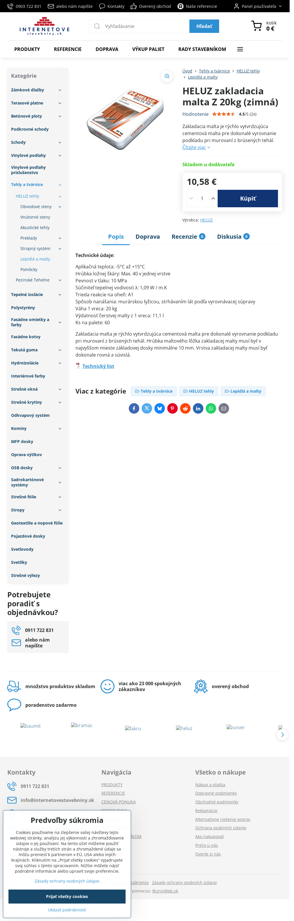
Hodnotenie (195, 114)
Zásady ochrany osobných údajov (184, 882)
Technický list (98, 366)
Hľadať (204, 26)
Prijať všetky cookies (67, 896)
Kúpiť (248, 198)
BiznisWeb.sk (165, 891)
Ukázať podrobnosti (67, 910)
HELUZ (206, 220)
